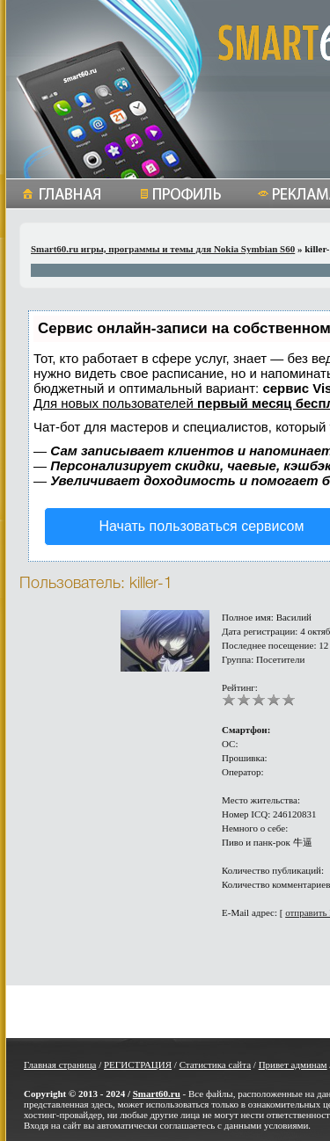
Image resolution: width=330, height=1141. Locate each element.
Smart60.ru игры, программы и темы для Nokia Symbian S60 (163, 248)
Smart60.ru (156, 1093)
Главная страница (60, 1064)
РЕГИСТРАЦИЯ (138, 1064)
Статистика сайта (215, 1064)
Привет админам (293, 1064)
